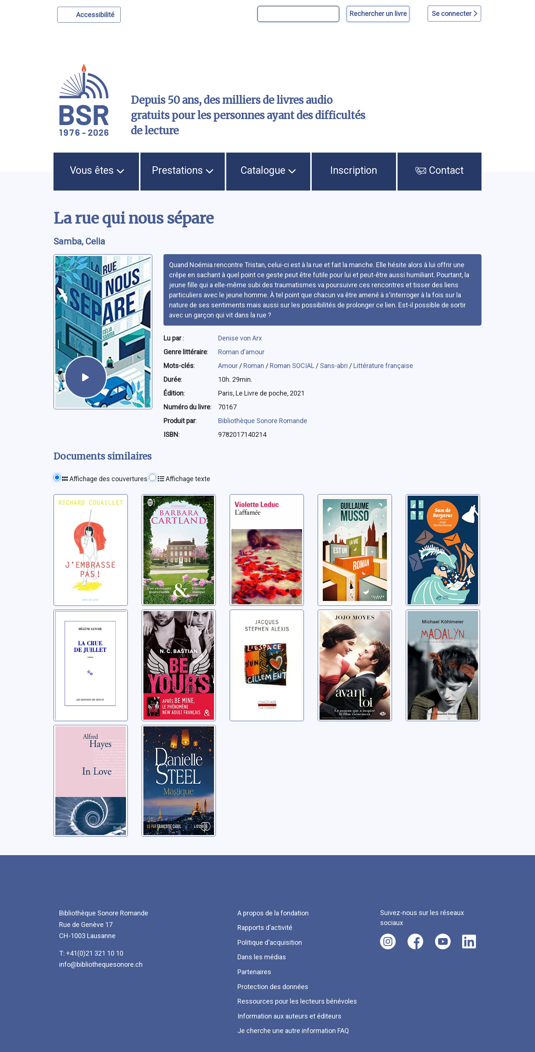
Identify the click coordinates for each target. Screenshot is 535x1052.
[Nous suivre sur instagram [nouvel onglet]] (388, 941)
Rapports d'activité (264, 927)
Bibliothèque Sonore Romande (262, 421)
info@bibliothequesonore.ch (101, 964)
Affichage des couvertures (104, 479)
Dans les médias (261, 957)
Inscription (353, 170)
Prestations (183, 170)
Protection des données (272, 987)
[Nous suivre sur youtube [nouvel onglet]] (443, 941)
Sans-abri (334, 366)
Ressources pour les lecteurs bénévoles (297, 1001)
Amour (228, 366)
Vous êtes (97, 170)
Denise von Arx (240, 338)
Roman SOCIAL (293, 366)
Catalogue (268, 170)
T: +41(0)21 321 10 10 (91, 953)
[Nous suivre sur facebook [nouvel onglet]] (415, 941)
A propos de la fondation (273, 913)
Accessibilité (96, 13)
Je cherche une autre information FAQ (293, 1031)
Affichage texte (184, 479)
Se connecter (454, 13)
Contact (439, 170)
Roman (254, 366)
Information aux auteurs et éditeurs (289, 1016)
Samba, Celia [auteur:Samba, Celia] (79, 241)
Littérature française (383, 366)
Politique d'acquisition (269, 942)
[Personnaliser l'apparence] (89, 14)
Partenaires (254, 972)
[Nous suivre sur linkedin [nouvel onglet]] (469, 941)
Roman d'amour (241, 352)
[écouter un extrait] (85, 377)
